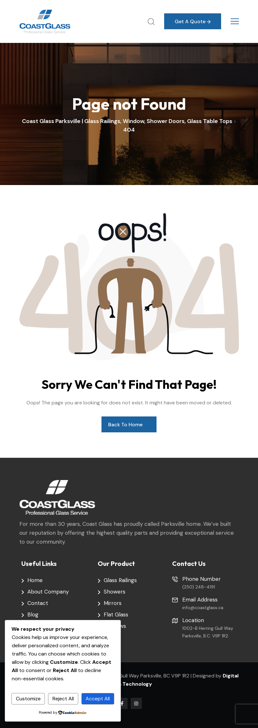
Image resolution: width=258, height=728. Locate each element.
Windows (115, 625)
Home (35, 580)
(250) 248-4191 (198, 587)
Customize (28, 698)
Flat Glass (116, 614)
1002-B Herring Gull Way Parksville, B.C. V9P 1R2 (207, 632)
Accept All (98, 698)
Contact (37, 603)
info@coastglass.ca (202, 607)
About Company (48, 591)
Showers (114, 591)
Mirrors (113, 603)
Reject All (63, 698)
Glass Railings (120, 580)
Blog (32, 614)
